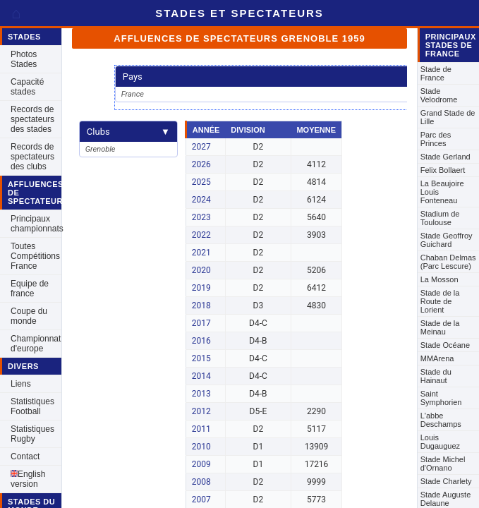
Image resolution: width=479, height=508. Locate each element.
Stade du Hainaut (435, 376)
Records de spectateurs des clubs (32, 156)
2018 (201, 305)
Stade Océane (445, 345)
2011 (201, 429)
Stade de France (435, 73)
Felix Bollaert (443, 170)
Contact (25, 456)
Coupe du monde (29, 316)
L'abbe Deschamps (440, 419)
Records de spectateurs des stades (32, 119)
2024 (201, 200)
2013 (201, 394)
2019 (201, 288)
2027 (201, 147)
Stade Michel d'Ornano (443, 463)
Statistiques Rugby (32, 434)
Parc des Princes (435, 139)
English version (28, 479)
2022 (201, 235)
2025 (201, 182)
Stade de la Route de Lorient (440, 301)
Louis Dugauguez (440, 441)
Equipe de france (30, 288)
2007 (201, 499)
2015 (201, 358)
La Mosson (439, 279)
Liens (21, 384)
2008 (201, 482)
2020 (201, 270)
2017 (201, 323)
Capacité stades (27, 87)
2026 (201, 164)
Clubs (128, 131)
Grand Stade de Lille (447, 117)
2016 (201, 341)
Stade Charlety (446, 481)
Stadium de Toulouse (440, 218)
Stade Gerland (445, 156)
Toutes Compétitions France (35, 256)
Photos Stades (24, 59)
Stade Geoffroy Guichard (446, 239)
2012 (201, 411)
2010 (201, 447)
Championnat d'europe (36, 343)
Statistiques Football (32, 406)
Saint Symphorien (441, 397)
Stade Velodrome (439, 95)
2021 (201, 253)
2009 (201, 464)
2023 (201, 217)
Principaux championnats (36, 224)
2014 (201, 376)
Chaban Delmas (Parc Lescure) (448, 261)
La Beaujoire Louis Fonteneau (442, 192)
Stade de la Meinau (440, 327)
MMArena (437, 358)
